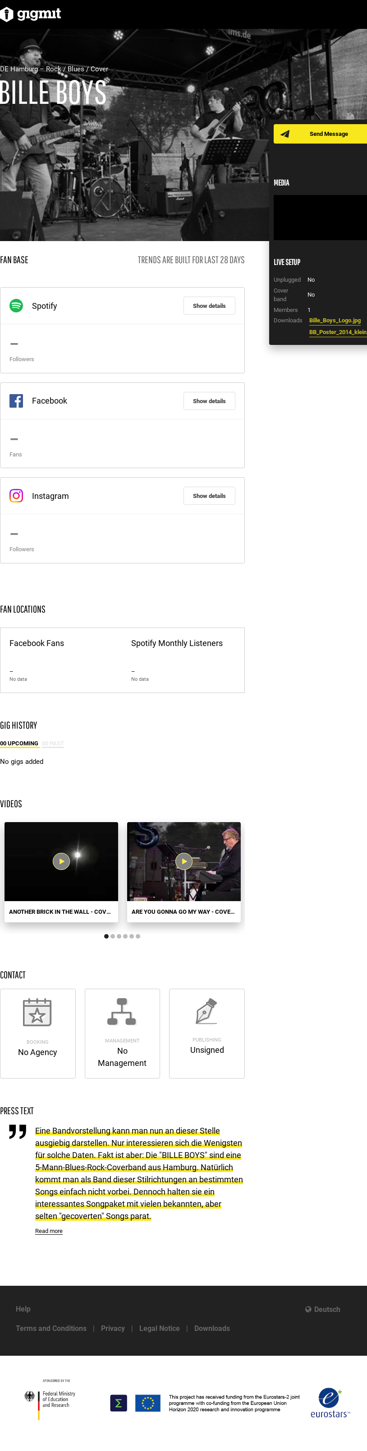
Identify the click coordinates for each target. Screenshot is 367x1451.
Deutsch (327, 1309)
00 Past (53, 743)
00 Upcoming (20, 743)
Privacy (113, 1328)
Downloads (212, 1328)
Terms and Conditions (51, 1328)
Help (23, 1309)
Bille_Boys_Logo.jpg (335, 320)
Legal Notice (159, 1328)
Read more (49, 1231)
